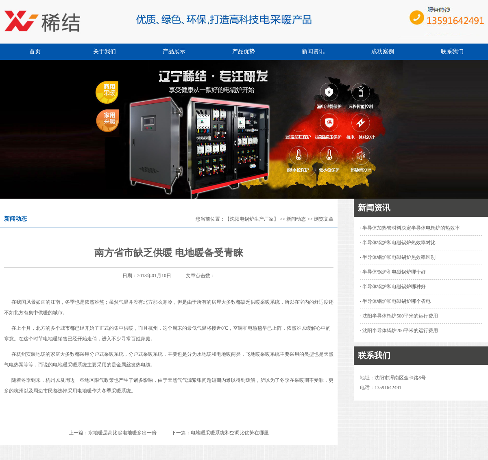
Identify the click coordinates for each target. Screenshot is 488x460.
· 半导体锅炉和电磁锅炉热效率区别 (398, 257)
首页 (35, 51)
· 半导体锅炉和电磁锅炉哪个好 (393, 272)
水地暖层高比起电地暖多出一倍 (122, 433)
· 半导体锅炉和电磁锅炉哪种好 (393, 286)
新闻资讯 (313, 51)
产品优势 (243, 51)
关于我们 (104, 51)
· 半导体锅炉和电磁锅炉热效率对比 (398, 242)
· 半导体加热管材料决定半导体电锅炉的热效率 (410, 228)
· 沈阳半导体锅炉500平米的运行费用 (399, 316)
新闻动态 (296, 219)
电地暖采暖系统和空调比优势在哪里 (230, 433)
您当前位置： (210, 219)
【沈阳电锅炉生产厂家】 (252, 219)
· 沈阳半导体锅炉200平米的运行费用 (399, 330)
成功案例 (382, 51)
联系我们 (452, 51)
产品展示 (174, 51)
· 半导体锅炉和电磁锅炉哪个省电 (395, 301)
